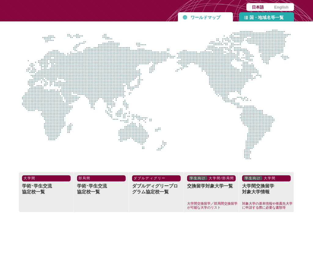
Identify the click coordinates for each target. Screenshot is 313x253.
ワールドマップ (205, 17)
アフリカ (51, 103)
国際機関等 (176, 109)
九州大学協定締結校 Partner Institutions (81, 10)
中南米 (271, 119)
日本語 (258, 7)
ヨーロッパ (51, 55)
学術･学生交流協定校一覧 (46, 184)
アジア (124, 72)
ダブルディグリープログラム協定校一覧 (156, 184)
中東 (84, 82)
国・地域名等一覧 (266, 17)
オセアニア (119, 150)
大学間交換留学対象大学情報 (268, 192)
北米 (229, 74)
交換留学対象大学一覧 (213, 192)
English (281, 7)
